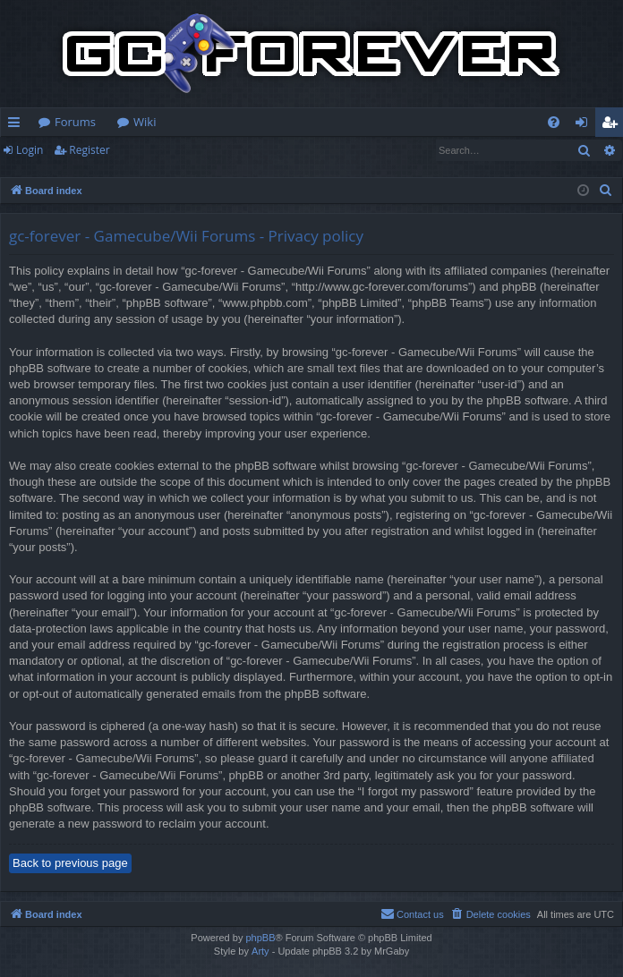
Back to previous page (70, 863)
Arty (260, 951)
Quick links (17, 125)
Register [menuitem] (613, 125)
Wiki (144, 122)
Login (29, 149)
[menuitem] (554, 122)
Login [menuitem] (585, 125)
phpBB (260, 937)
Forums (75, 122)
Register (89, 149)
